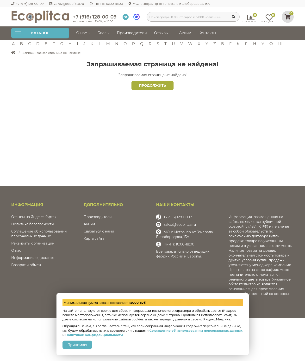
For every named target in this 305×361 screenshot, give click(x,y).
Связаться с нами (99, 231)
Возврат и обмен (26, 265)
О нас (83, 33)
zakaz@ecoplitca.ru (179, 224)
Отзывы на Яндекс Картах (33, 217)
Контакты (207, 33)
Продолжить (152, 85)
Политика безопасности (32, 224)
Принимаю (77, 345)
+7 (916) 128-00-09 (95, 17)
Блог (103, 33)
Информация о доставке (32, 258)
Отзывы (163, 33)
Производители (132, 33)
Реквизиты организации (33, 243)
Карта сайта (94, 238)
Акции (185, 33)
